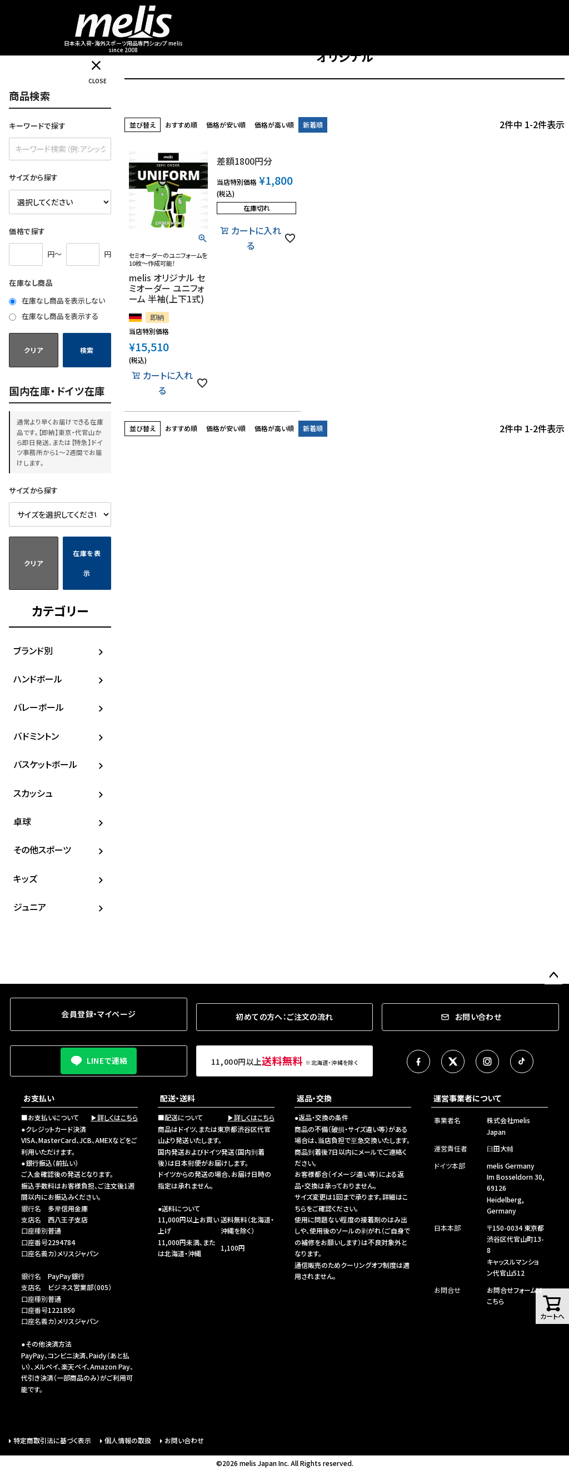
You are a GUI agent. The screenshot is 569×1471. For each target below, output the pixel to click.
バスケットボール (45, 764)
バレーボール (38, 707)
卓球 (22, 821)
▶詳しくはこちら (114, 1117)
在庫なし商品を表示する (53, 316)
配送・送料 (177, 1098)
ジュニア (29, 906)
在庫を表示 (87, 563)
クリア (33, 350)
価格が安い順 (226, 124)
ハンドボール (37, 678)
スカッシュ (33, 793)
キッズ (25, 878)
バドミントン (36, 735)
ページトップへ (553, 975)
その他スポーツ (42, 849)
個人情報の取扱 (127, 1440)
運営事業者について (467, 1098)
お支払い (38, 1098)
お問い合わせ (184, 1440)
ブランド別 (33, 650)
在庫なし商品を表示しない (57, 300)
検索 (87, 350)
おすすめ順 (181, 124)
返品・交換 (314, 1098)
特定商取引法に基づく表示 (52, 1440)
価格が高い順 (274, 124)
